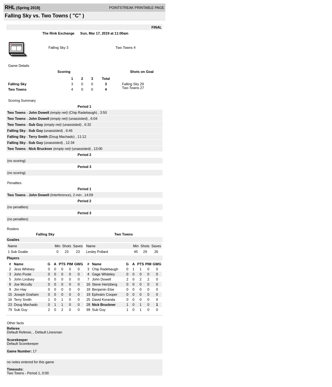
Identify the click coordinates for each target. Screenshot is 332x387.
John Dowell (39, 112)
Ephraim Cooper (104, 294)
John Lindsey (24, 279)
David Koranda (103, 299)
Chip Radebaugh (83, 112)
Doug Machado (62, 137)
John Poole (22, 274)
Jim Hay (20, 289)
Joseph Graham (26, 294)
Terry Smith (38, 137)
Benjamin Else (103, 289)
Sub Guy (36, 124)
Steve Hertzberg (104, 284)
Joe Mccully (23, 284)
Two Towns (123, 47)
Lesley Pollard (97, 252)
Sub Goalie (19, 252)
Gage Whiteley (103, 274)
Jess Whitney (24, 269)
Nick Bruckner (40, 149)
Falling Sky (56, 47)
